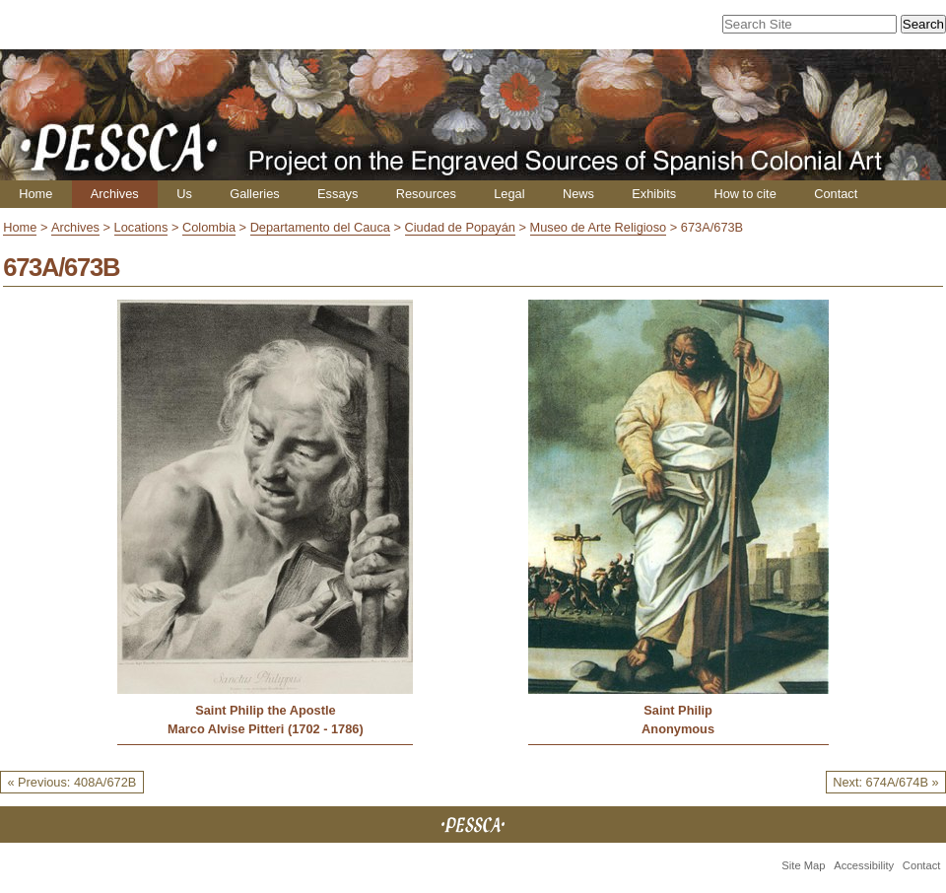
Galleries (255, 193)
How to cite (744, 193)
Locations (141, 227)
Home (35, 193)
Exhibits (654, 193)
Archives (115, 193)
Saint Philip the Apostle (265, 710)
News (578, 193)
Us (184, 193)
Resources (426, 193)
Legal (509, 193)
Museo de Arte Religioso (598, 227)
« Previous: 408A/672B (71, 782)
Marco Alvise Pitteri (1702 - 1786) (266, 728)
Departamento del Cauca (320, 227)
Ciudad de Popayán (460, 227)
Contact (835, 193)
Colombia (209, 227)
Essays (337, 193)
